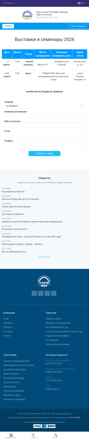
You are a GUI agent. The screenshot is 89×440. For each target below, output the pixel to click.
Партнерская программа (58, 344)
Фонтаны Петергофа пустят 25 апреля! (20, 199)
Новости (8, 327)
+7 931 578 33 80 (54, 380)
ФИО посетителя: (12, 121)
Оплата (7, 336)
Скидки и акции (53, 318)
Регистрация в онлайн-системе (19, 365)
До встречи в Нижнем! (13, 214)
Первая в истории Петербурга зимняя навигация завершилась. (32, 221)
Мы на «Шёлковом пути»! (14, 251)
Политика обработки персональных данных (44, 422)
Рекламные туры (12, 395)
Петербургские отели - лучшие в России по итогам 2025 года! (31, 236)
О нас (6, 318)
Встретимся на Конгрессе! (14, 229)
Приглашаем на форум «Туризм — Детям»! (22, 244)
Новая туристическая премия (16, 206)
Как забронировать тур (57, 327)
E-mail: (7, 131)
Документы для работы (15, 369)
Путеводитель (52, 340)
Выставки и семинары (14, 399)
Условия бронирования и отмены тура (64, 331)
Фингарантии (10, 386)
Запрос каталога (12, 382)
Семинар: (8, 102)
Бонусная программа (14, 378)
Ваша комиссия (11, 374)
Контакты (8, 3)
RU (81, 3)
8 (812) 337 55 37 (54, 363)
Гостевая (8, 331)
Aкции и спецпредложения (17, 361)
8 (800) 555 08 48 (54, 372)
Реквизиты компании (14, 391)
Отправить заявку (44, 153)
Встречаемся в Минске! (13, 191)
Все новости (44, 257)
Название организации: (15, 111)
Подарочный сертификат (58, 336)
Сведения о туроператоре (58, 323)
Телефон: (8, 141)
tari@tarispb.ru (52, 389)
